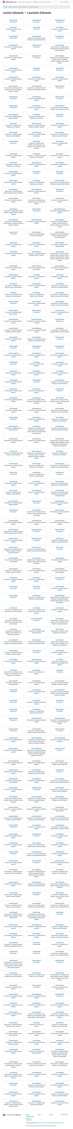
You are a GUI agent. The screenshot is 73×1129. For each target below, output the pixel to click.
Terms (39, 1114)
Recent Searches (30, 1125)
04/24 (44, 1125)
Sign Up (66, 2)
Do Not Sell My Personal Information (30, 1118)
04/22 (51, 1125)
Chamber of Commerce (39, 2)
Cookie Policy (64, 1114)
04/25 (40, 1125)
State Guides (21, 2)
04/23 (47, 1125)
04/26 (36, 1125)
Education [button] (28, 2)
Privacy (51, 1114)
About (27, 1114)
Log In (61, 2)
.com (10, 2)
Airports (48, 2)
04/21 (55, 1125)
